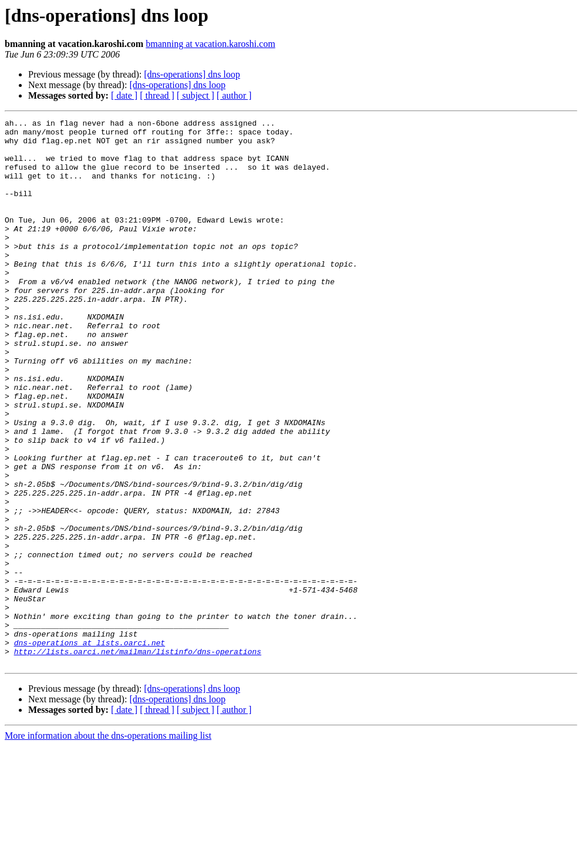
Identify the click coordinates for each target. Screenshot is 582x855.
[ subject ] (195, 95)
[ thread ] (157, 95)
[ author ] (234, 95)
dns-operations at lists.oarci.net (89, 748)
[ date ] (124, 95)
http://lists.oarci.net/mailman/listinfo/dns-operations (137, 758)
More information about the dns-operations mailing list (108, 845)
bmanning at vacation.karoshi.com (210, 44)
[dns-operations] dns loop (192, 74)
